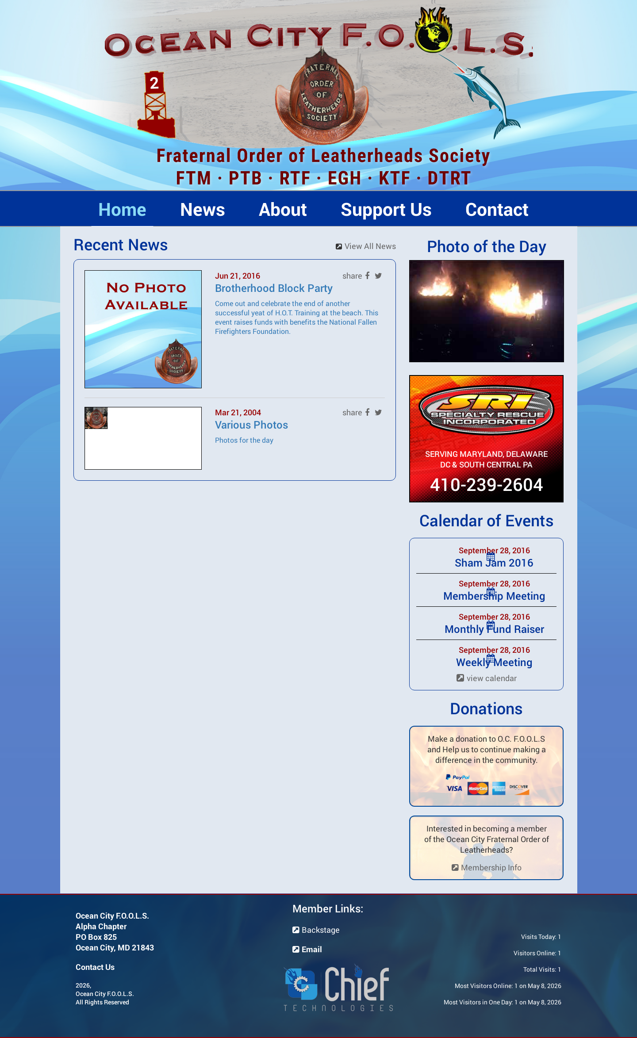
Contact (497, 209)
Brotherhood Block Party (274, 288)
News (202, 209)
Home (122, 209)
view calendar (487, 678)
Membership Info (487, 867)
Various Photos (251, 424)
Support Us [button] (386, 209)
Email (307, 949)
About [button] (283, 209)
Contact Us (95, 966)
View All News (370, 246)
